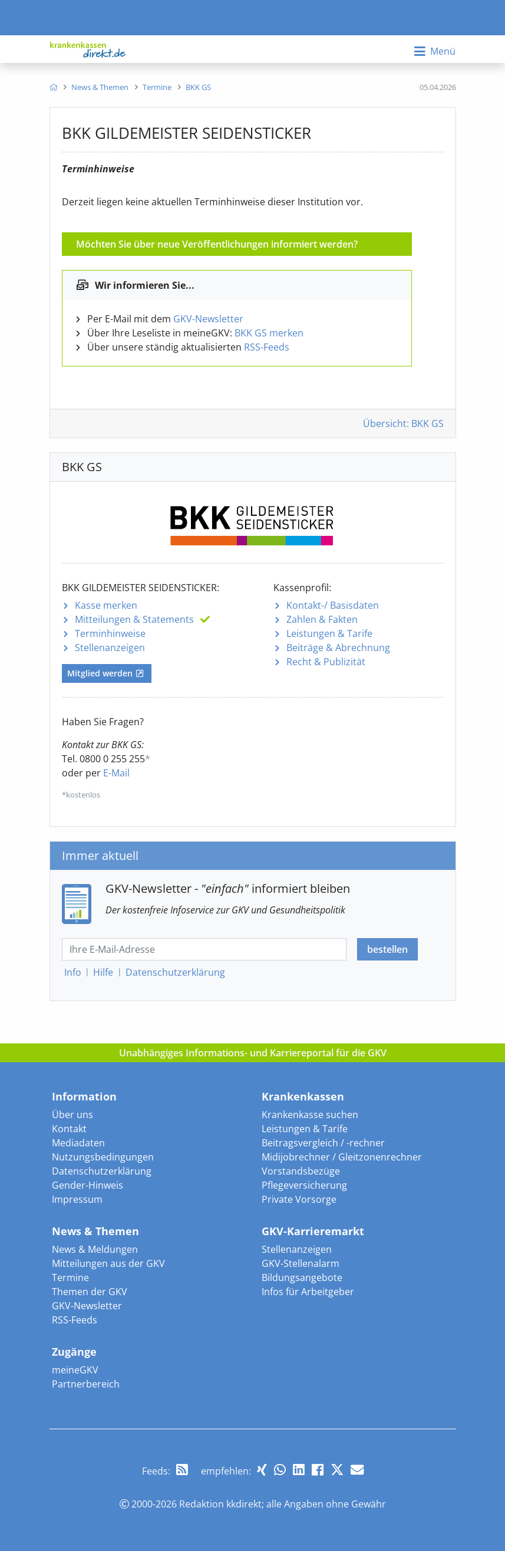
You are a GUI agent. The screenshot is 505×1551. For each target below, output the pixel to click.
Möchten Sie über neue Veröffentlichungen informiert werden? (217, 244)
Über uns (72, 1114)
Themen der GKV (89, 1291)
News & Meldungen (95, 1249)
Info (72, 972)
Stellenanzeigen (110, 647)
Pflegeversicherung (304, 1185)
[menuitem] (53, 87)
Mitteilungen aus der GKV (108, 1263)
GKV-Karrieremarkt (313, 1231)
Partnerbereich (86, 1383)
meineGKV (75, 1369)
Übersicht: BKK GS (403, 423)
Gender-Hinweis (87, 1185)
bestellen (387, 949)
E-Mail (116, 772)
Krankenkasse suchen (310, 1114)
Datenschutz (175, 972)
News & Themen (95, 1231)
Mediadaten (78, 1142)
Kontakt (69, 1128)
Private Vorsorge (299, 1199)
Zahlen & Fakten (322, 619)
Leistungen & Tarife (329, 633)
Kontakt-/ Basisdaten (332, 605)
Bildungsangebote (302, 1277)
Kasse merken (106, 605)
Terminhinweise (110, 633)
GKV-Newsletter (208, 318)
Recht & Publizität (325, 661)
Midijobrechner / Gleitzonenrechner (342, 1156)
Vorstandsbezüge (301, 1171)
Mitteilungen (134, 619)
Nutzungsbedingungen (103, 1156)
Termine (70, 1277)
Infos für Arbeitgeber (308, 1291)
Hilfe (103, 972)
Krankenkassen (303, 1096)
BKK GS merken (269, 332)
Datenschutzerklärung (101, 1171)
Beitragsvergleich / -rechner (323, 1142)
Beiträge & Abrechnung (338, 647)
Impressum (77, 1199)
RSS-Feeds (266, 347)
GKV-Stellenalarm (300, 1263)
